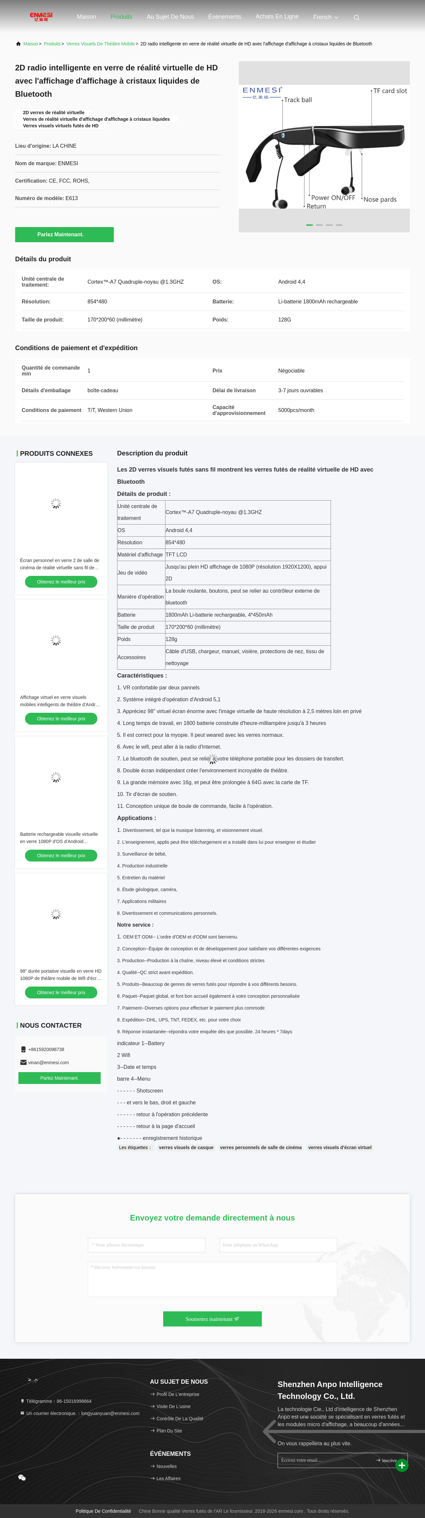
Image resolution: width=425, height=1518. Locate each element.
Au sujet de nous (170, 16)
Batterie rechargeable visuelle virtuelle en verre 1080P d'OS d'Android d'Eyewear (59, 841)
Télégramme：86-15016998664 (55, 1401)
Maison (86, 16)
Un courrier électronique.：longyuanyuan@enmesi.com (79, 1413)
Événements (224, 16)
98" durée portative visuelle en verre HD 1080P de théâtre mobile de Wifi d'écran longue (61, 978)
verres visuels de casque (186, 1147)
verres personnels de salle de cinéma (261, 1147)
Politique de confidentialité (103, 1511)
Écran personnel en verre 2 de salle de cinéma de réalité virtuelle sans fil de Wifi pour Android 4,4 (59, 568)
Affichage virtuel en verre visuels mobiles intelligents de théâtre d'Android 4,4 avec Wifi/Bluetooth (61, 704)
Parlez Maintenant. (64, 234)
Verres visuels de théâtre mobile (100, 43)
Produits (121, 16)
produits (52, 43)
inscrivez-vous (389, 1460)
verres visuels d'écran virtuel (339, 1147)
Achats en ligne (277, 16)
